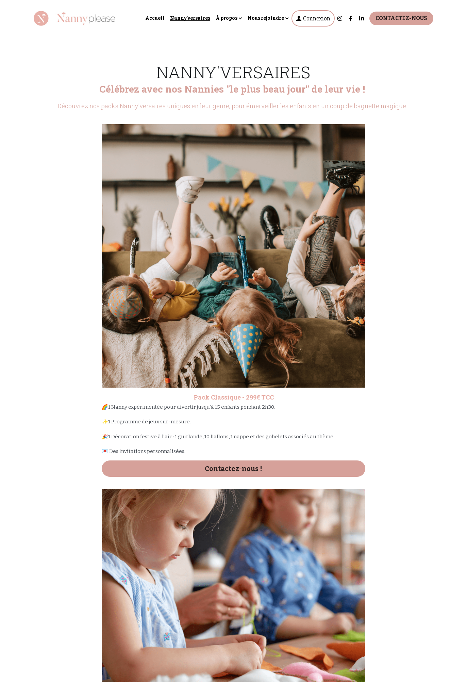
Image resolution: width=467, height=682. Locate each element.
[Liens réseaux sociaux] (339, 18)
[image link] (74, 18)
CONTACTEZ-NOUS (401, 18)
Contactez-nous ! (97, 347)
